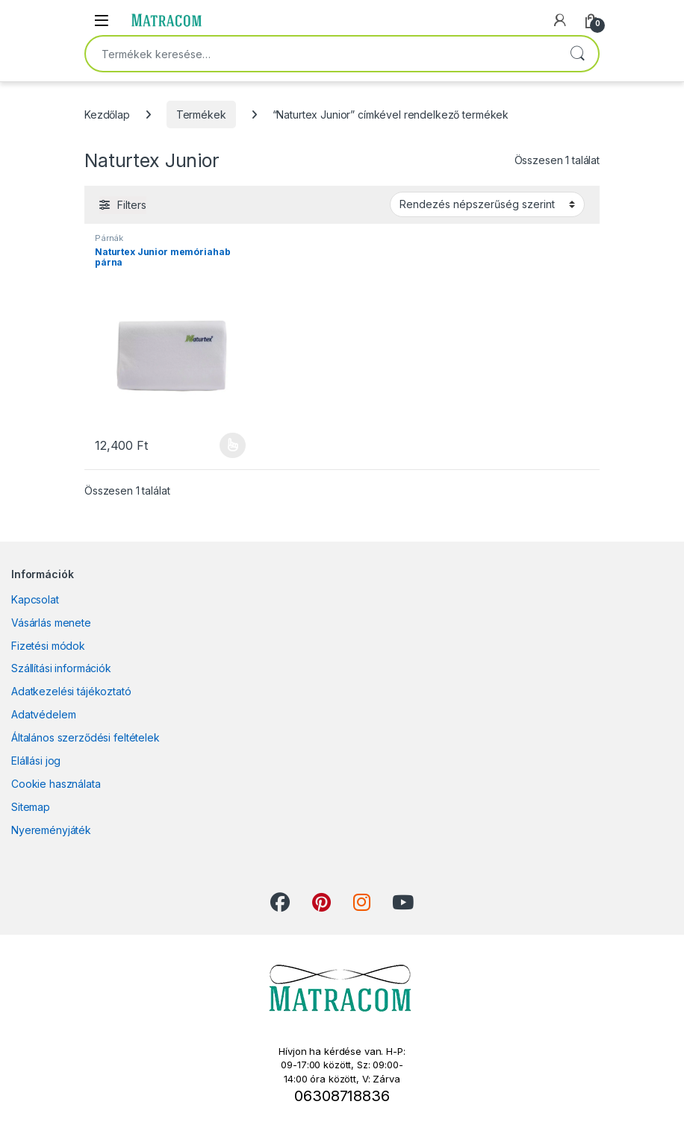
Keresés (577, 54)
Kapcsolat (35, 599)
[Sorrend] (487, 204)
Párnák (109, 238)
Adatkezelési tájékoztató (71, 691)
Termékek (201, 114)
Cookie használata (56, 783)
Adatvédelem (43, 714)
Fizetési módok (48, 645)
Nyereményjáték (51, 830)
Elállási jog (35, 760)
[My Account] (560, 20)
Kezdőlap (107, 114)
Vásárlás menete (51, 622)
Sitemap (30, 806)
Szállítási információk (61, 668)
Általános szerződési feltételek (85, 737)
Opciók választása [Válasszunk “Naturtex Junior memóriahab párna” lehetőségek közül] (233, 445)
